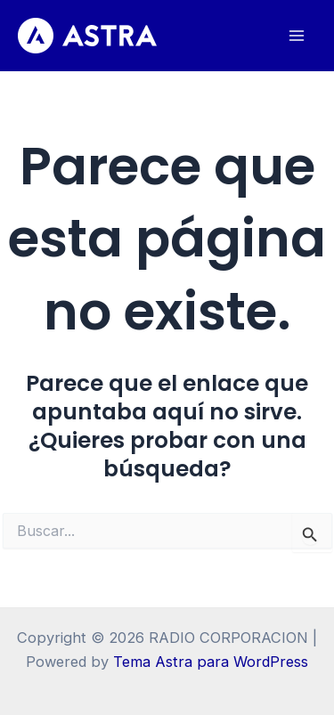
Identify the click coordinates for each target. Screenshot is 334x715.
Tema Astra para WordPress (210, 661)
